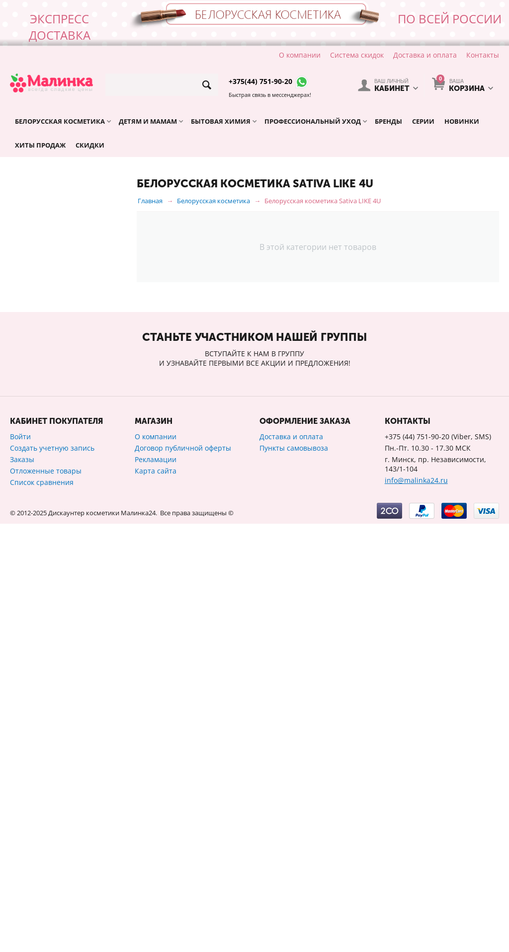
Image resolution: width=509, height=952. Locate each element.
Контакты (482, 55)
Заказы (22, 887)
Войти (20, 865)
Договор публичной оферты (183, 876)
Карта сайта (155, 899)
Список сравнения (42, 910)
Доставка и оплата (425, 55)
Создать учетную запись (52, 876)
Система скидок (357, 55)
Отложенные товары (46, 899)
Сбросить (106, 696)
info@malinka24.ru (416, 908)
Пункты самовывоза (293, 876)
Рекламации (155, 887)
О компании (300, 55)
